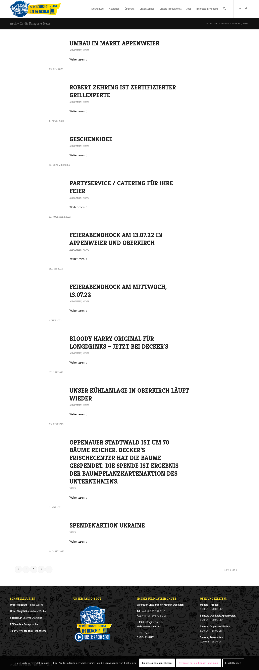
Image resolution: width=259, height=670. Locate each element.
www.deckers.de (152, 626)
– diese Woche (26, 604)
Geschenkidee (90, 139)
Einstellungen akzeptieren (157, 662)
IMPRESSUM (143, 633)
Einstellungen (233, 662)
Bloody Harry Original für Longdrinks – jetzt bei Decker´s (118, 342)
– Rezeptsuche (24, 624)
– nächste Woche (28, 611)
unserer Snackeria (26, 618)
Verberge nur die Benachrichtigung (198, 662)
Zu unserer (28, 631)
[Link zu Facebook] (246, 9)
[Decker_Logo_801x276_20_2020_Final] (35, 9)
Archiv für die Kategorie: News (30, 23)
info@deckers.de (154, 622)
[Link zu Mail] (240, 9)
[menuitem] (97, 9)
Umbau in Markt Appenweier (114, 43)
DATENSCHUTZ (145, 637)
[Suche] (224, 9)
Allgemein (75, 50)
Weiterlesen (78, 59)
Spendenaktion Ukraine (107, 525)
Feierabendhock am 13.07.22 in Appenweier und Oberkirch (115, 239)
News (86, 50)
